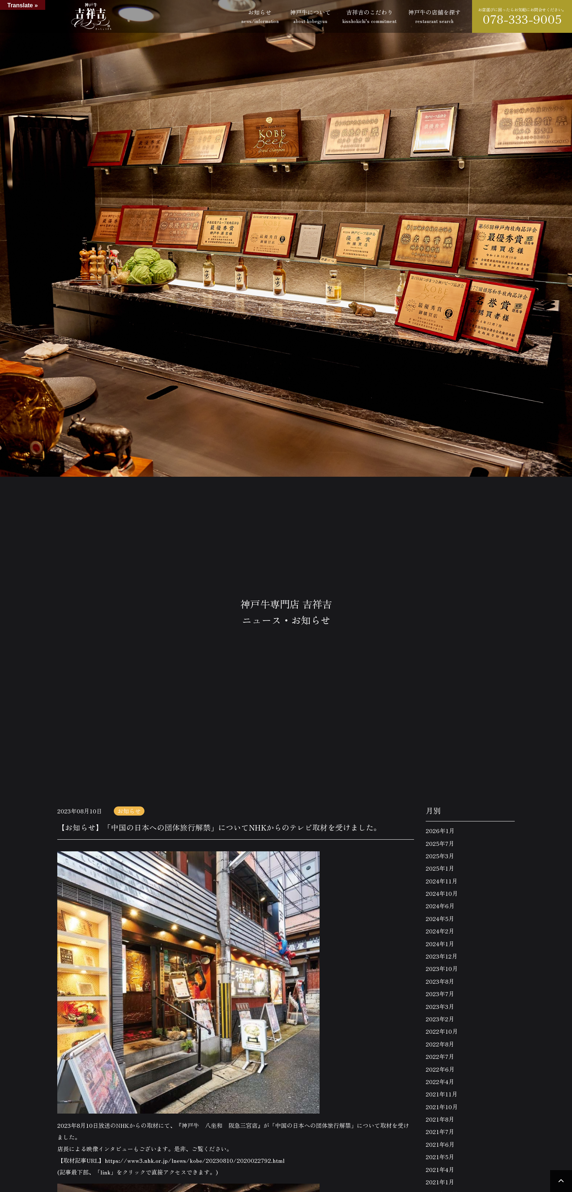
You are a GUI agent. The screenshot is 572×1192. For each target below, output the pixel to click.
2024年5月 (440, 918)
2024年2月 (440, 930)
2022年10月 (442, 1031)
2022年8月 (440, 1044)
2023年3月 (440, 1006)
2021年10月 (442, 1106)
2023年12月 (441, 956)
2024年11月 (441, 880)
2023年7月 (440, 993)
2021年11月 (441, 1094)
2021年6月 (440, 1144)
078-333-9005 (522, 19)
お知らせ (260, 16)
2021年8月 (440, 1119)
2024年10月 (442, 893)
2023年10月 (442, 968)
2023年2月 (440, 1018)
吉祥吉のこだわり (369, 16)
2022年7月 (440, 1056)
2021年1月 (440, 1181)
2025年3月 (440, 855)
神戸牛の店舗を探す (434, 16)
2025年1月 (440, 868)
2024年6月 (440, 905)
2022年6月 (440, 1069)
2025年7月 (440, 843)
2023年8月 (440, 981)
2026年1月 (440, 830)
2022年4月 (440, 1081)
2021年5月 (440, 1156)
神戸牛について (310, 16)
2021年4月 (440, 1169)
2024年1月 (440, 943)
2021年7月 (440, 1131)
